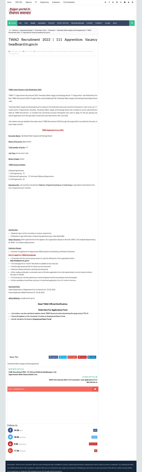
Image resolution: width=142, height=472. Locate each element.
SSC (20, 23)
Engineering (44, 2)
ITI (36, 2)
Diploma (28, 2)
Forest (98, 23)
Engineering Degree (26, 30)
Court (90, 23)
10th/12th (18, 2)
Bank (33, 23)
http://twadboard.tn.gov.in (19, 261)
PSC (26, 23)
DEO (115, 23)
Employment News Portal (42, 319)
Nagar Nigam (77, 23)
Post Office (63, 23)
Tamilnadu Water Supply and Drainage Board (71, 30)
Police (51, 23)
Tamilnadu (51, 30)
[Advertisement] (94, 12)
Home (9, 2)
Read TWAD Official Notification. (51, 304)
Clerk (107, 23)
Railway (42, 23)
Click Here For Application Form (50, 310)
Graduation (56, 2)
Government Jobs (40, 30)
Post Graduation (69, 2)
